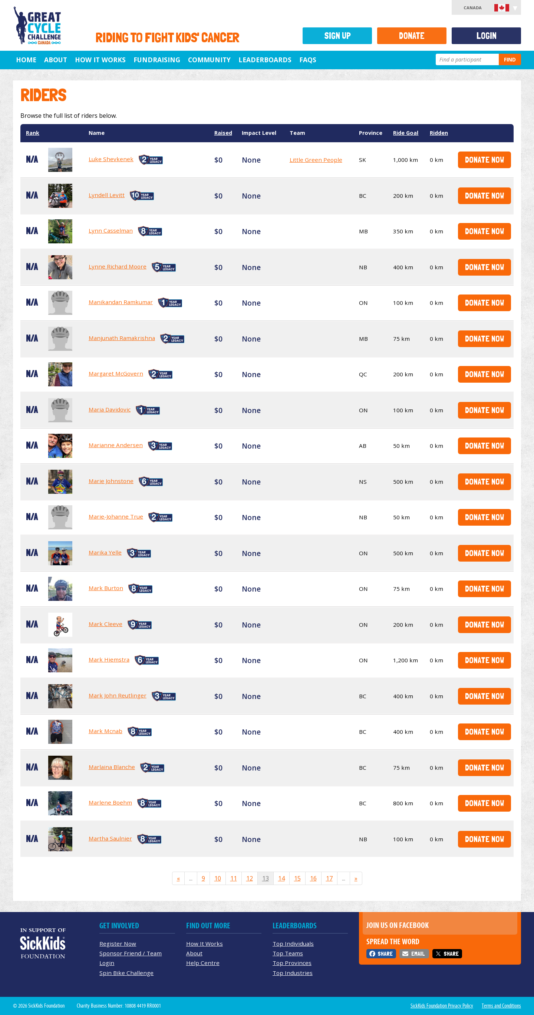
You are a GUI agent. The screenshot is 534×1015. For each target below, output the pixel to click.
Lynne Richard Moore (117, 266)
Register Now (117, 943)
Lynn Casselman (111, 230)
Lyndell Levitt (107, 195)
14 (281, 878)
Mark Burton (106, 588)
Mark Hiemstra (109, 659)
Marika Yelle (105, 552)
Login (487, 35)
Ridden (439, 132)
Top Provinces (292, 962)
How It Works (100, 59)
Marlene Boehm (110, 802)
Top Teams (288, 953)
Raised (223, 132)
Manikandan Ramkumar (121, 302)
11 (233, 878)
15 (297, 878)
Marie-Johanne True (116, 516)
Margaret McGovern (116, 373)
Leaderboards (264, 59)
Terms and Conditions (501, 1005)
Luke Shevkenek (111, 159)
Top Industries (293, 972)
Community (209, 59)
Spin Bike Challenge (126, 972)
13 (265, 878)
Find (510, 59)
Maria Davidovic (110, 409)
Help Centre (203, 962)
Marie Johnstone (111, 481)
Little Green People (316, 159)
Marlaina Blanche (112, 767)
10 (217, 878)
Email (418, 953)
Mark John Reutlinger (117, 695)
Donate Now (484, 159)
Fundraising (157, 59)
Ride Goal (405, 132)
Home (26, 59)
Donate (412, 35)
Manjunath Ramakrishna (122, 338)
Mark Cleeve (105, 624)
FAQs (307, 59)
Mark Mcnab (105, 731)
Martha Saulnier (110, 838)
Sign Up (337, 35)
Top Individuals (293, 943)
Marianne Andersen (116, 445)
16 (313, 878)
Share (385, 953)
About (55, 59)
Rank (32, 132)
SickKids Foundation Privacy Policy (442, 1005)
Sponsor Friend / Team (130, 953)
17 (329, 878)
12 (249, 878)
